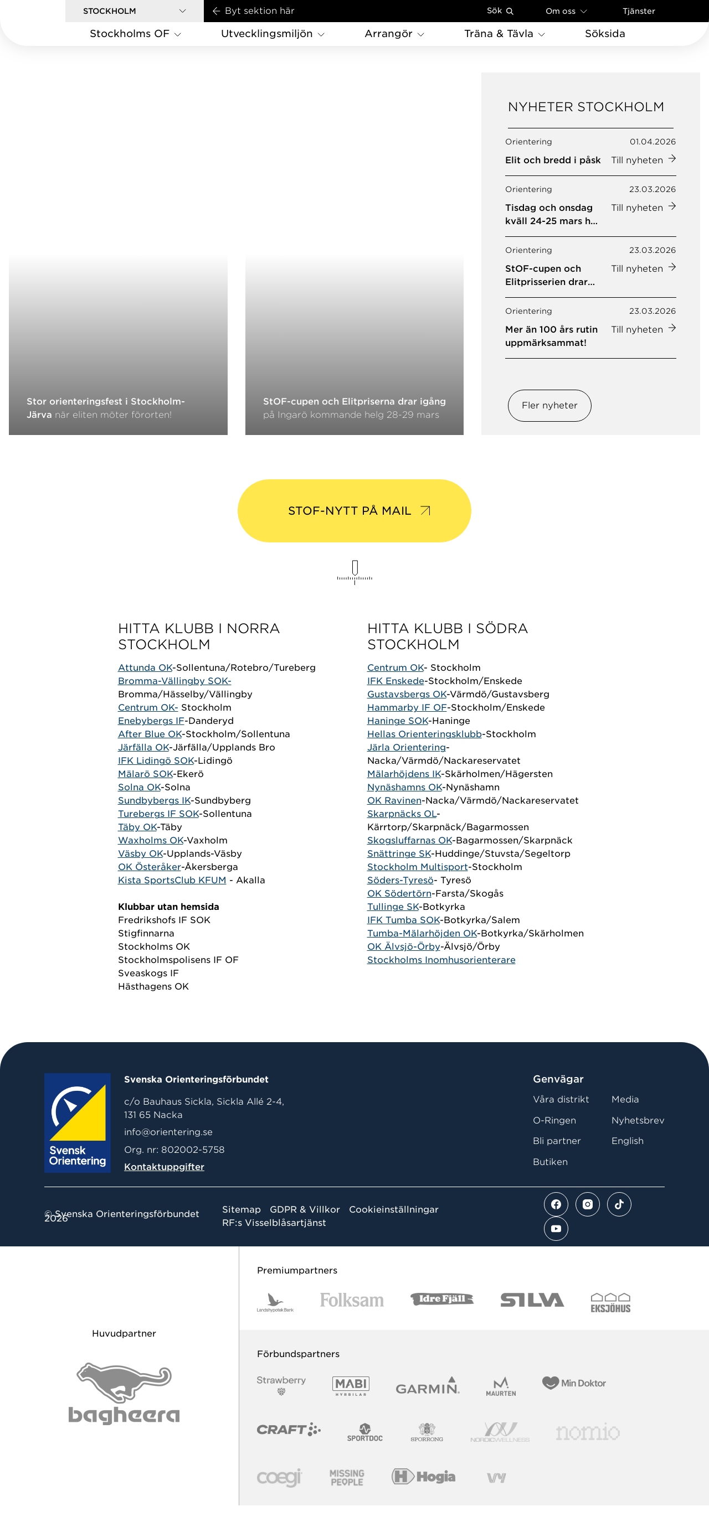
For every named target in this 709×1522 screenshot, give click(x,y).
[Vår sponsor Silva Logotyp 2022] (532, 1319)
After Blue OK (150, 751)
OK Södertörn (399, 910)
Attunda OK (145, 685)
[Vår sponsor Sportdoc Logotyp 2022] (365, 1448)
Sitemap (241, 1226)
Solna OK (139, 804)
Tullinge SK (393, 924)
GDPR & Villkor (305, 1226)
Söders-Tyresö (400, 897)
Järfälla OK (143, 764)
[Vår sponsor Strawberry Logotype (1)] (281, 1402)
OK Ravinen (394, 817)
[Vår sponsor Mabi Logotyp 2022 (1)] (350, 1402)
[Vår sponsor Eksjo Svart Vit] (610, 1319)
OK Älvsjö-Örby (403, 964)
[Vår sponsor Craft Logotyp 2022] (289, 1448)
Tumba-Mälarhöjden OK (422, 950)
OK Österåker (149, 884)
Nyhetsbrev (638, 1137)
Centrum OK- (148, 724)
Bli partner (557, 1157)
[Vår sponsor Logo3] (279, 1494)
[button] (134, 11)
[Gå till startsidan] (50, 23)
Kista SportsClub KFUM (172, 897)
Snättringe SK (399, 871)
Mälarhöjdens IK (404, 791)
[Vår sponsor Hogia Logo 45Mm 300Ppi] (423, 1494)
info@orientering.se (168, 1149)
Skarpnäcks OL (401, 831)
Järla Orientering (406, 764)
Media (625, 1116)
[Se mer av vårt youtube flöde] (556, 1245)
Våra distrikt (561, 1116)
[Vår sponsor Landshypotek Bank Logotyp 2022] (275, 1319)
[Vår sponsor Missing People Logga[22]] (347, 1494)
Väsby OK (140, 871)
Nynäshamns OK (404, 804)
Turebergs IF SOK (158, 831)
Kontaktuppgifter (164, 1183)
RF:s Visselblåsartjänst (274, 1240)
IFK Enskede (395, 698)
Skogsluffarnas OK (409, 857)
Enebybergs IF (151, 738)
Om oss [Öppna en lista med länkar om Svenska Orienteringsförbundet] (566, 10)
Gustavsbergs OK (406, 711)
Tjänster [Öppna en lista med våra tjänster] (639, 11)
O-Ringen (554, 1137)
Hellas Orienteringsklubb (424, 751)
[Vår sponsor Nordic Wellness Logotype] (500, 1448)
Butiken (550, 1178)
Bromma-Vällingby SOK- (175, 698)
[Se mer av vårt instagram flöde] (588, 1221)
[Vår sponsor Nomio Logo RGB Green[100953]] (588, 1448)
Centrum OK (395, 685)
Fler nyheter (550, 418)
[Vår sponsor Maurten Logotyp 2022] (501, 1402)
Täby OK (137, 844)
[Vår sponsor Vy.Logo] (496, 1494)
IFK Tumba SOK (403, 937)
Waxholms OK (150, 857)
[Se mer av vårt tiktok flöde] (619, 1221)
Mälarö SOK (145, 791)
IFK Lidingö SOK (156, 778)
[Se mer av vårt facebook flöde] (556, 1221)
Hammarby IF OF (407, 724)
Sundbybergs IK (154, 817)
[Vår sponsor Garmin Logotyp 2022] (428, 1402)
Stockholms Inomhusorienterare (441, 977)
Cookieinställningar (394, 1226)
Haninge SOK (397, 738)
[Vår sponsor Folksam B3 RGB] (352, 1319)
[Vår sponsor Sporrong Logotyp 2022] (427, 1448)
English (628, 1157)
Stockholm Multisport (417, 884)
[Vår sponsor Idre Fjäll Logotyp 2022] (442, 1319)
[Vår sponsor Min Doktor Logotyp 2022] (574, 1402)
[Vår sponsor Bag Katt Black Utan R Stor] (124, 1410)
